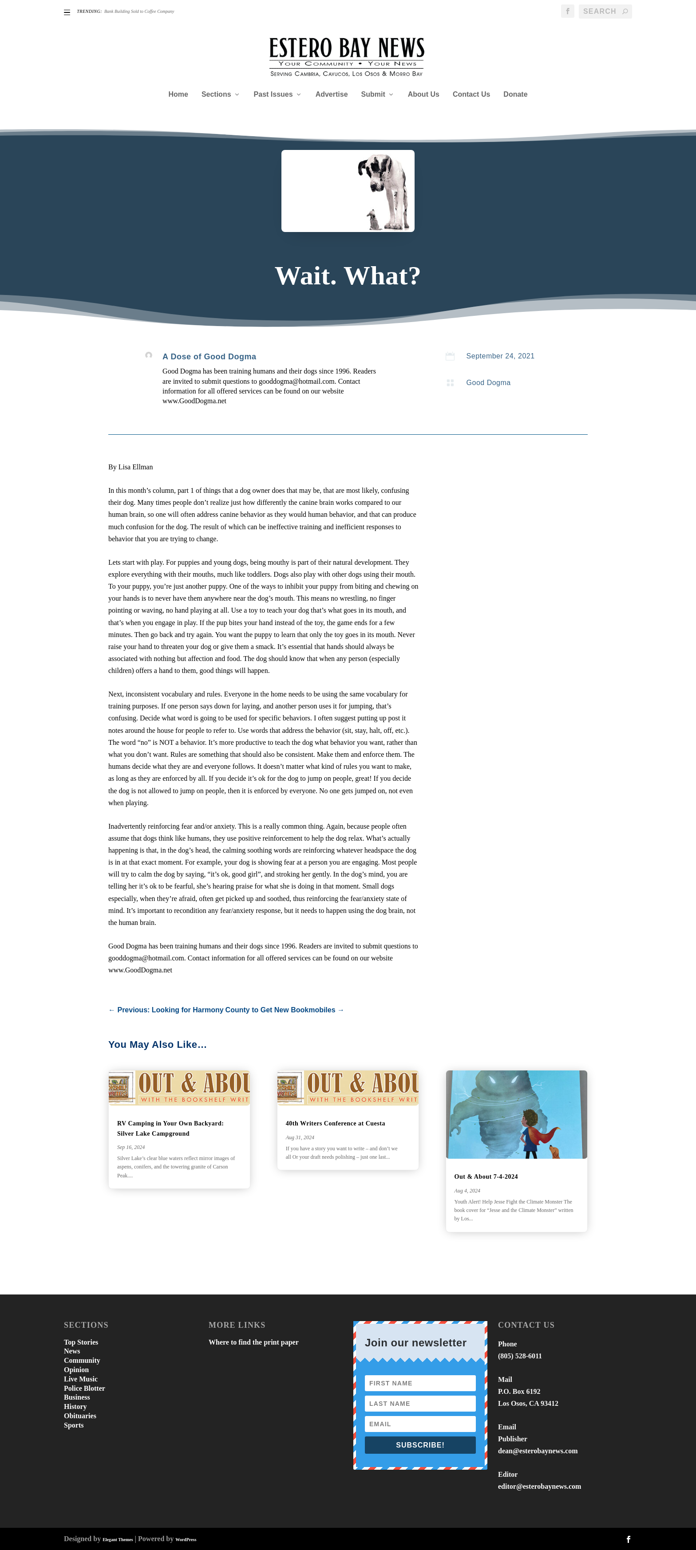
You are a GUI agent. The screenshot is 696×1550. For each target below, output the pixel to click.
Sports (73, 1425)
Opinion (76, 1369)
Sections (216, 94)
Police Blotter (84, 1388)
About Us (423, 94)
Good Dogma (489, 382)
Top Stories (81, 1342)
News (72, 1351)
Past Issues (273, 94)
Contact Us (471, 94)
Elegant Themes (118, 1539)
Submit (373, 94)
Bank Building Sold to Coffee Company (139, 11)
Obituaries (80, 1416)
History (75, 1406)
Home (178, 94)
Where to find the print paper (254, 1342)
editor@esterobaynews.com (539, 1486)
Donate (515, 94)
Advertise (332, 94)
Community (82, 1360)
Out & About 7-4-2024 (486, 1176)
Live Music (81, 1379)
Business (77, 1397)
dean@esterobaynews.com (537, 1451)
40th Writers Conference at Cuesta (335, 1123)
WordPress (185, 1539)
